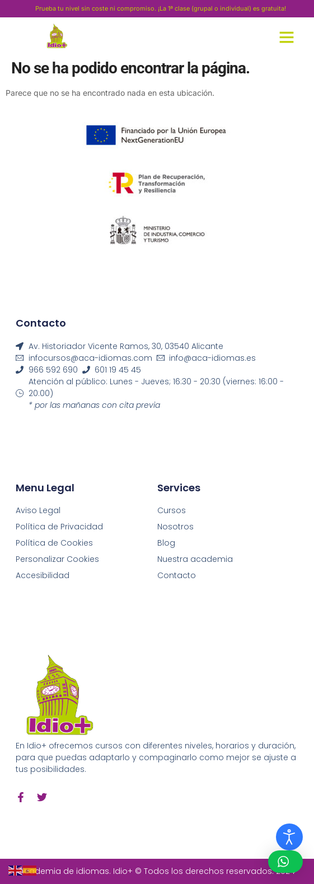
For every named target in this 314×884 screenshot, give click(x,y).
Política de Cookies (54, 542)
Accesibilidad (42, 575)
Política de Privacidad (59, 526)
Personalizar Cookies (57, 559)
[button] (286, 37)
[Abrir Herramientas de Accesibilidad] (289, 836)
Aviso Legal (38, 510)
